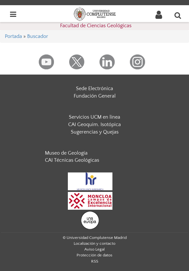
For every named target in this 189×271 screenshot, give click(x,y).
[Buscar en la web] (178, 15)
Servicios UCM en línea (94, 117)
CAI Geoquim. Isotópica (94, 124)
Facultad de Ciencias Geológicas (95, 26)
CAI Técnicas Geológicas (72, 160)
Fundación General (95, 96)
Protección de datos (94, 255)
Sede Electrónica (94, 88)
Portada (13, 36)
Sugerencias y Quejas (95, 132)
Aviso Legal (94, 249)
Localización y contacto (94, 243)
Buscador (37, 36)
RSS (94, 261)
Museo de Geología (66, 153)
